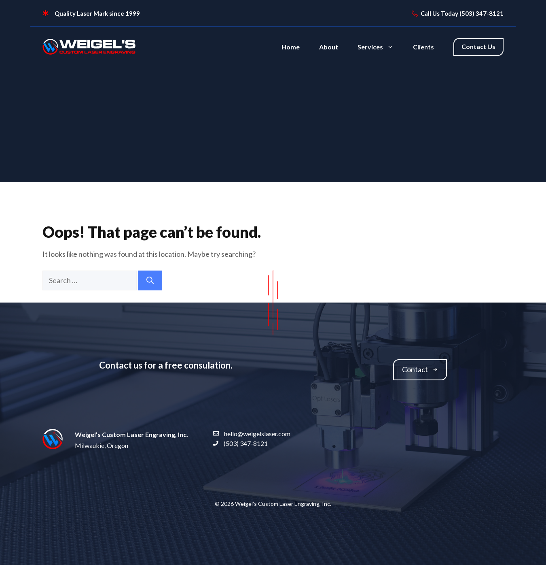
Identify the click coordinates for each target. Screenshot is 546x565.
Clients (423, 47)
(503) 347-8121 (481, 13)
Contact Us (478, 46)
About (328, 47)
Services (380, 47)
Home (290, 47)
